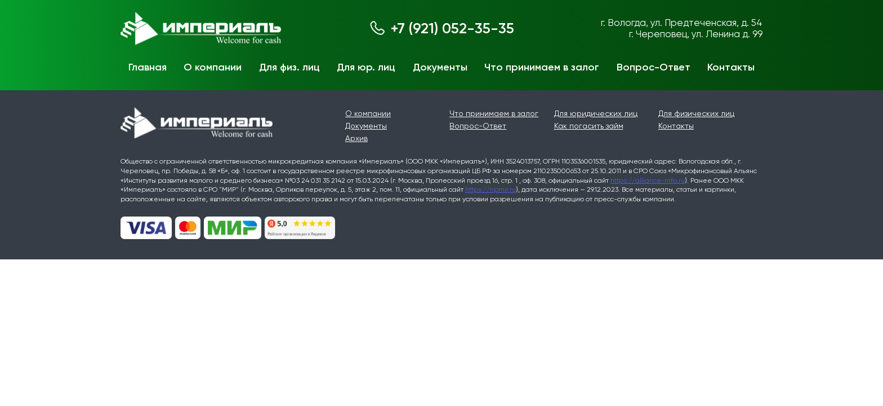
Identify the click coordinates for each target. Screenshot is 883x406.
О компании (213, 67)
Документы (440, 67)
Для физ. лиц (289, 67)
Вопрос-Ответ (653, 67)
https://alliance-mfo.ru (647, 180)
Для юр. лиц (366, 67)
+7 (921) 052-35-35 (452, 28)
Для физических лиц (696, 113)
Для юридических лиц (595, 113)
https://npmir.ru (490, 189)
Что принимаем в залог (541, 67)
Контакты (731, 67)
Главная (147, 67)
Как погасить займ (588, 125)
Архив (356, 138)
